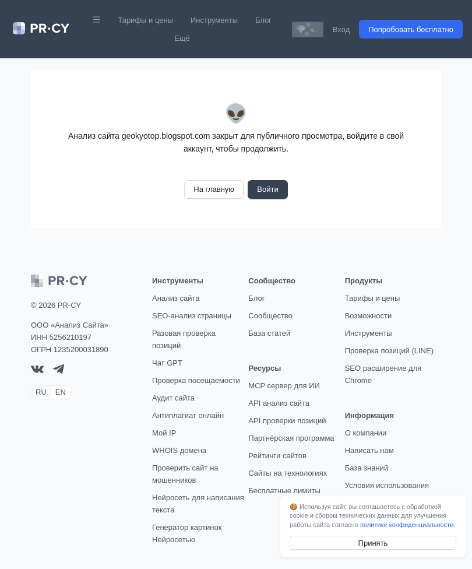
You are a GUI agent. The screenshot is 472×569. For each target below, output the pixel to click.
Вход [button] (341, 29)
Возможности (368, 315)
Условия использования (387, 485)
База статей (269, 333)
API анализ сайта (278, 403)
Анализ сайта (176, 298)
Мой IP (164, 432)
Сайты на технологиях (287, 473)
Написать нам (369, 450)
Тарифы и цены (145, 20)
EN (60, 392)
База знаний (367, 467)
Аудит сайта (173, 398)
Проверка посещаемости (196, 380)
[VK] (37, 370)
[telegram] (58, 371)
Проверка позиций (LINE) (389, 350)
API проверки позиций (287, 420)
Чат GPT (167, 363)
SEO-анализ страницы (191, 315)
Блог (263, 20)
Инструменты (214, 20)
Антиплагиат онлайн (188, 415)
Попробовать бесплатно (410, 29)
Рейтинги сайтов (277, 455)
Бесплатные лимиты (284, 490)
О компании (366, 432)
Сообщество (270, 315)
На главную (213, 189)
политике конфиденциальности (406, 524)
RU (41, 392)
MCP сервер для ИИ (284, 385)
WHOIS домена (179, 450)
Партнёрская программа (291, 438)
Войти (267, 189)
